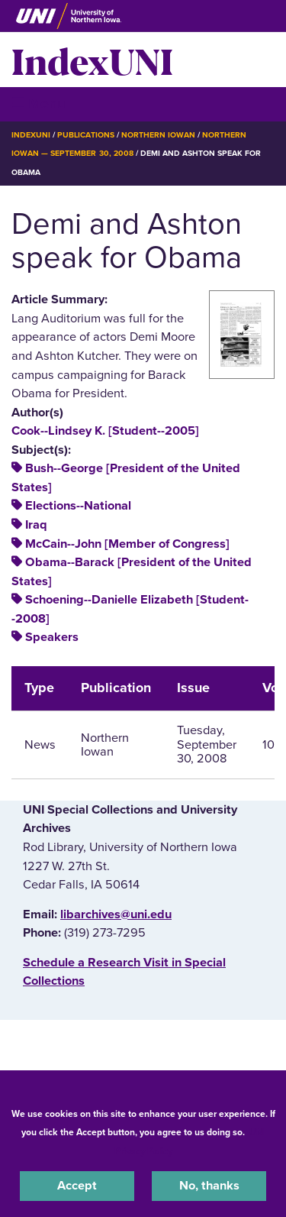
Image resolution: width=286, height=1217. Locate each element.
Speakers (52, 637)
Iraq (36, 524)
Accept (77, 1185)
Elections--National (78, 505)
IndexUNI (92, 60)
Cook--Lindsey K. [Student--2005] (105, 431)
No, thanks (209, 1185)
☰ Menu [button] (38, 103)
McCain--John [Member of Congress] (127, 544)
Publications (85, 135)
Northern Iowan (158, 135)
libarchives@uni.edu (116, 914)
